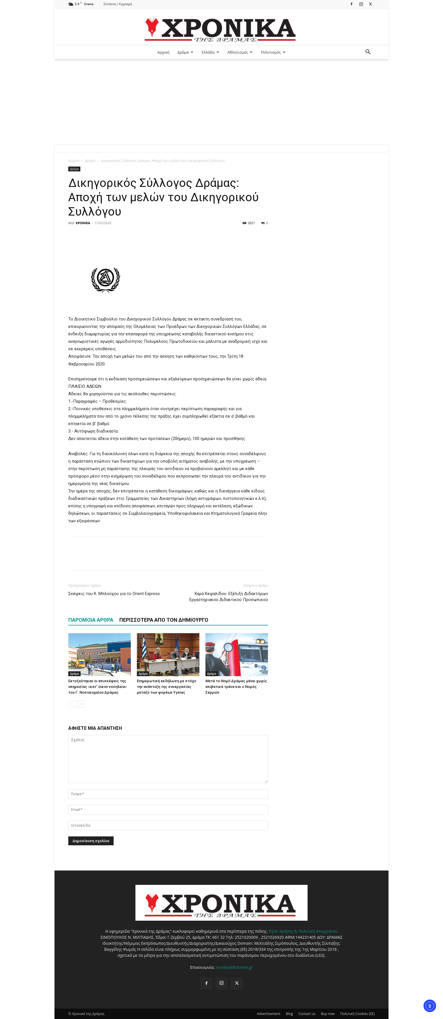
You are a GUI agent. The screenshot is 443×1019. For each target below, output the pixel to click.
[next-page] (81, 703)
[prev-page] (71, 703)
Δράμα (185, 52)
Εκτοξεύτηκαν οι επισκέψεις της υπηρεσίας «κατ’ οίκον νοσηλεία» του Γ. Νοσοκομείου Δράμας (97, 687)
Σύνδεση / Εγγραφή (118, 4)
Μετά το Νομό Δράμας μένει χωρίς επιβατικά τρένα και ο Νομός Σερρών (236, 687)
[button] (368, 52)
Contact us (306, 1013)
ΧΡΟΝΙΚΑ (83, 223)
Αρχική (163, 52)
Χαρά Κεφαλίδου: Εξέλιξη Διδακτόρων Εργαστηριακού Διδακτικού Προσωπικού (228, 596)
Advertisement (268, 1013)
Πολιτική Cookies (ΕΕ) (357, 1013)
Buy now (328, 1013)
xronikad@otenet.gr (234, 967)
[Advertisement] (221, 102)
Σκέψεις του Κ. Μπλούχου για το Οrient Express (114, 593)
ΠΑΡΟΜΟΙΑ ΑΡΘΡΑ (90, 620)
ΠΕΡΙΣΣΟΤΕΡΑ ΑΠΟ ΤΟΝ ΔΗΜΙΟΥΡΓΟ (163, 620)
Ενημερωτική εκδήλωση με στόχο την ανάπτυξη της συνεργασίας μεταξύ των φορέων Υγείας (166, 687)
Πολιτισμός (273, 52)
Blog (289, 1013)
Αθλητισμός (240, 52)
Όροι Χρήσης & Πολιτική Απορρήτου (303, 931)
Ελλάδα (210, 52)
